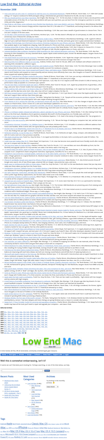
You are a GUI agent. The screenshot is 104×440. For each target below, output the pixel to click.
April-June (28, 329)
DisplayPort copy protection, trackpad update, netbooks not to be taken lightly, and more (35, 154)
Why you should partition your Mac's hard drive (20, 18)
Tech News (31, 413)
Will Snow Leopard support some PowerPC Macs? (21, 93)
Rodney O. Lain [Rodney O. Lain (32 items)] (20, 437)
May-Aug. (15, 331)
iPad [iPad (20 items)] (16, 428)
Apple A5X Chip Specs (11, 395)
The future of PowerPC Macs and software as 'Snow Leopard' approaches (29, 229)
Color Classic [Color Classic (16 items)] (51, 424)
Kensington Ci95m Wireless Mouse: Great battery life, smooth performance (30, 237)
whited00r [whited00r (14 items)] (50, 437)
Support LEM (57, 355)
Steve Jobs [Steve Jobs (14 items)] (30, 437)
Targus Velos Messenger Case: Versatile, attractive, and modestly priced (28, 66)
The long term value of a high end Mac (17, 145)
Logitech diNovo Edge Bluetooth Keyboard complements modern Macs (28, 39)
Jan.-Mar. (36, 329)
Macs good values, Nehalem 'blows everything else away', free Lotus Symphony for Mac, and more (37, 269)
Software (37, 355)
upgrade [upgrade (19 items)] (45, 437)
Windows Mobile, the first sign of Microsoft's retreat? (22, 298)
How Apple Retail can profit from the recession (20, 58)
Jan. (46, 312)
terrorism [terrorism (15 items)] (35, 437)
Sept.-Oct (14, 329)
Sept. (17, 312)
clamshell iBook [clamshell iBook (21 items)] (25, 424)
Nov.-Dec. (7, 329)
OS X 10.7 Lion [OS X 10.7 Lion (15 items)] (39, 434)
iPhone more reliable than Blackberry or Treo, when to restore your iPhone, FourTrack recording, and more (41, 221)
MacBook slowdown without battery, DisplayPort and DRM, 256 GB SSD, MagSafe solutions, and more (39, 106)
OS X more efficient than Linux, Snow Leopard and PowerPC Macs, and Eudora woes (32, 70)
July (24, 312)
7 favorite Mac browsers (12, 30)
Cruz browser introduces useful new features (19, 202)
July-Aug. (22, 329)
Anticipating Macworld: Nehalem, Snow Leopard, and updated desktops (28, 193)
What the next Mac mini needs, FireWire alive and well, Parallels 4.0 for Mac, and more (33, 216)
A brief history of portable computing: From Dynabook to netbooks (27, 281)
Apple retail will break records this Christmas (19, 97)
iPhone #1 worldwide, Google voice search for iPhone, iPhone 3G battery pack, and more (34, 160)
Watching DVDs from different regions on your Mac (21, 62)
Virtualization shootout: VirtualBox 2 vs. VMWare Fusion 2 (24, 124)
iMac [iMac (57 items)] (3, 427)
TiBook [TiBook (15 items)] (40, 437)
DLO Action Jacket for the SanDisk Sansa (18, 206)
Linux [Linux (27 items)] (42, 428)
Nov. (9, 312)
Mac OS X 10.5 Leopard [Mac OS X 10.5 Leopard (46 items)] (52, 431)
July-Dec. (7, 333)
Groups (29, 355)
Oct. (13, 312)
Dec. (5, 312)
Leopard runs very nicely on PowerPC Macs (18, 181)
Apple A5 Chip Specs (11, 397)
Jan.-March (22, 331)
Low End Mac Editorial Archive (20, 4)
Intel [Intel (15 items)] (7, 428)
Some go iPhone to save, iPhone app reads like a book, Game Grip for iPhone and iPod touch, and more (39, 273)
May (31, 312)
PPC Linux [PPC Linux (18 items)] (11, 437)
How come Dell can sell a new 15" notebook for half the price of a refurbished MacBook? (34, 14)
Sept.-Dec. (7, 331)
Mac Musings (35, 386)
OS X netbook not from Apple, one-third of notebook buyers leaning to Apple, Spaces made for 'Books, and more (43, 210)
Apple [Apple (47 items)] (9, 423)
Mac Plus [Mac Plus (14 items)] (67, 431)
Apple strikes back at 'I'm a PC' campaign (18, 294)
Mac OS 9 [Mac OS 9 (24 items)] (6, 431)
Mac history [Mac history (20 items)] (64, 428)
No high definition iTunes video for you (17, 185)
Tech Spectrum (36, 390)
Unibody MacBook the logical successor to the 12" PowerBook (25, 285)
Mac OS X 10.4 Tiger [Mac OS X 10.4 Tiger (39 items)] (30, 431)
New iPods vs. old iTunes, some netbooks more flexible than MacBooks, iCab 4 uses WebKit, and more (39, 24)
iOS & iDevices (36, 402)
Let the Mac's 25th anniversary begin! (17, 35)
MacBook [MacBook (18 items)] (50, 428)
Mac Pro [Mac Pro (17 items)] (2, 434)
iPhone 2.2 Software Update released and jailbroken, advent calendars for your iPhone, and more (37, 112)
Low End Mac (31, 383)
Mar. (39, 312)
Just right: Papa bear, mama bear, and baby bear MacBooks (24, 172)
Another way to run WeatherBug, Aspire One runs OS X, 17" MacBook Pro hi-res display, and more (37, 129)
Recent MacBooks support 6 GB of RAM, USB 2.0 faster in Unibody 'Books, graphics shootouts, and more (40, 262)
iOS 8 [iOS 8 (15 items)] (13, 428)
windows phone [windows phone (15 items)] (63, 437)
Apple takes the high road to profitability (18, 277)
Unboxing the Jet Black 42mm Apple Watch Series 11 (12, 387)
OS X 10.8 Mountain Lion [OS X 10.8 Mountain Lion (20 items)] (51, 434)
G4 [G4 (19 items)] (63, 424)
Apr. (35, 312)
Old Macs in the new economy (14, 120)
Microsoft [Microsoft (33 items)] (9, 434)
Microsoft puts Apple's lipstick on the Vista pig (20, 254)
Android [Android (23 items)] (3, 424)
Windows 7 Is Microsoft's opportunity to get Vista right (23, 233)
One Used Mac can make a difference (16, 241)
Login (67, 355)
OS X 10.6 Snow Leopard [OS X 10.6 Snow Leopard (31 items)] (24, 434)
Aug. (21, 312)
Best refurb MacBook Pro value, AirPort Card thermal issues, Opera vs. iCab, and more (33, 290)
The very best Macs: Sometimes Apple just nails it (21, 85)
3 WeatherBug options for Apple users (17, 189)
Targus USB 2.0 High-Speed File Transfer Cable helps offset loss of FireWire (29, 258)
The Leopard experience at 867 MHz (16, 81)
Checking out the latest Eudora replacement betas (21, 250)
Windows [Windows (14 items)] (55, 437)
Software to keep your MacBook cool (17, 116)
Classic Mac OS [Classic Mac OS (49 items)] (40, 423)
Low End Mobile (32, 415)
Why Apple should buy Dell (13, 137)
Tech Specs (12, 355)
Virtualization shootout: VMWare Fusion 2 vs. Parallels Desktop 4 (26, 168)
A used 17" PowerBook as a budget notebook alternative (23, 76)
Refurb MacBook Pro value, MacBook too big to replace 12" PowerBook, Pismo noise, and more (37, 246)
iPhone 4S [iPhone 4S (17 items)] (30, 428)
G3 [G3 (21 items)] (61, 424)
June (27, 312)
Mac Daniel (35, 400)
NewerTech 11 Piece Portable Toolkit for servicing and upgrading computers (30, 302)
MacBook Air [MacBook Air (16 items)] (56, 428)
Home (4, 355)
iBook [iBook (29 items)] (66, 424)
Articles (21, 355)
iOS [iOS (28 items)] (10, 428)
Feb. (42, 312)
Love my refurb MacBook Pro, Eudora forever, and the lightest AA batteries (29, 198)
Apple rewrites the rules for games (16, 225)
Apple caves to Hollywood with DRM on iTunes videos (22, 164)
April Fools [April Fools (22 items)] (16, 424)
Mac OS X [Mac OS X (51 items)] (15, 431)
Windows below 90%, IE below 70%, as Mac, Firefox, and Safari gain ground (29, 47)
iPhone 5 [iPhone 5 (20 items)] (36, 428)
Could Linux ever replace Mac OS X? (16, 141)
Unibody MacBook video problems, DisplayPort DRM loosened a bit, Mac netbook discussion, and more (39, 51)
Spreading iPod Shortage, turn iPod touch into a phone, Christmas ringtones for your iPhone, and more (39, 43)
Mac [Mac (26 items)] (45, 428)
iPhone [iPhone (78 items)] (22, 427)
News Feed (46, 355)
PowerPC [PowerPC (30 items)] (4, 437)
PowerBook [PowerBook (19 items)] (63, 434)
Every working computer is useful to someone (20, 177)
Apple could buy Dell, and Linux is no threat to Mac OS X (23, 89)
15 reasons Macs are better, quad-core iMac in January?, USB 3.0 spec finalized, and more (34, 149)
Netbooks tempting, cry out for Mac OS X (18, 133)
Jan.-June (14, 333)
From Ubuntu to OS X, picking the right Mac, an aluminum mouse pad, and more (31, 101)
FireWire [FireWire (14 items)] (57, 424)
